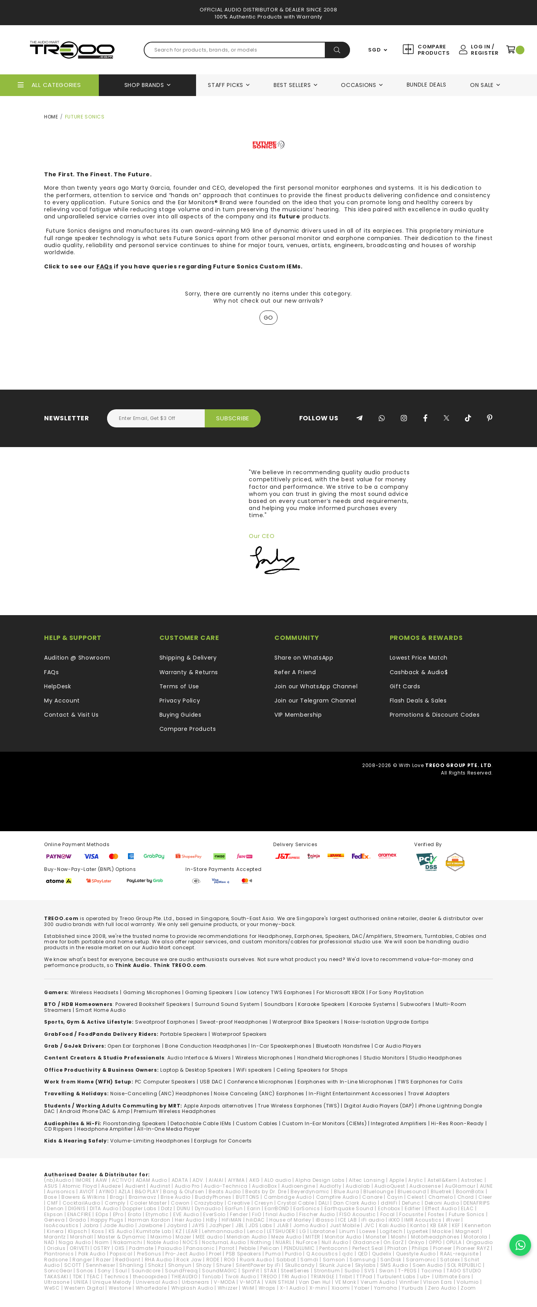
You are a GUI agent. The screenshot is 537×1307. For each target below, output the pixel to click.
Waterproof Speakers (239, 1034)
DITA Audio (104, 1208)
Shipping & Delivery (188, 657)
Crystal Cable (295, 1203)
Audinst (160, 1186)
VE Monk (345, 1282)
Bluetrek (441, 1191)
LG (303, 1231)
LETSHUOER (281, 1231)
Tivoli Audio (240, 1276)
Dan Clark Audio (355, 1203)
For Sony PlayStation (396, 992)
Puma (273, 1253)
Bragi (117, 1197)
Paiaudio (170, 1248)
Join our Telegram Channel (315, 700)
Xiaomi (340, 1288)
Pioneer (442, 1248)
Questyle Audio (416, 1253)
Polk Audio (92, 1253)
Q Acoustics (322, 1253)
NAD (49, 1242)
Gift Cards (405, 686)
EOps (102, 1214)
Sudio (352, 1270)
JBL (239, 1225)
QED (363, 1253)
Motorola (475, 1236)
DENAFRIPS (476, 1203)
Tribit (345, 1276)
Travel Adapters (429, 1093)
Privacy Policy (179, 700)
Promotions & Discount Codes (435, 714)
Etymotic (157, 1214)
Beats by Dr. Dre (265, 1191)
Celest (415, 1197)
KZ (178, 1231)
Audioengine (298, 1186)
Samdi (309, 1259)
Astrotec (472, 1180)
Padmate (141, 1248)
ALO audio (277, 1180)
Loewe (367, 1231)
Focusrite (411, 1214)
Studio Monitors (384, 1057)
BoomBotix (470, 1191)
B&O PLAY (147, 1191)
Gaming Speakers (209, 992)
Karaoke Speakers (321, 1004)
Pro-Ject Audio (185, 1253)
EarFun (234, 1208)
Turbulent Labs (396, 1276)
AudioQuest (389, 1186)
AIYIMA (236, 1180)
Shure (223, 1265)
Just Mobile (345, 1225)
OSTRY (101, 1248)
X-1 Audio (292, 1288)
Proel (215, 1253)
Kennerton (478, 1225)
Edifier (413, 1208)
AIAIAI (216, 1180)
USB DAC (211, 1081)
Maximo (160, 1236)
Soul (121, 1270)
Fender (239, 1214)
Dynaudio (208, 1208)
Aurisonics (61, 1191)
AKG (254, 1180)
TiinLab (211, 1276)
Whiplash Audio (192, 1288)
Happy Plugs (107, 1219)
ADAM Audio (151, 1180)
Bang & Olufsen (183, 1191)
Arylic (415, 1180)
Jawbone (150, 1225)
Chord (465, 1197)
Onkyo (416, 1242)
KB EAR (439, 1225)
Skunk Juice (335, 1265)
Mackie (441, 1231)
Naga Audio (75, 1242)
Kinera (55, 1231)
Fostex (436, 1214)
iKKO (394, 1219)
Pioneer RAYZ (472, 1248)
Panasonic (200, 1248)
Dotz (166, 1208)
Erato (135, 1214)
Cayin (395, 1197)
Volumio (468, 1282)
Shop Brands (144, 85)
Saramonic (421, 1259)
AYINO (106, 1191)
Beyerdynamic (310, 1191)
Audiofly (331, 1186)
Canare (372, 1197)
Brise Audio (176, 1197)
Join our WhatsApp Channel (316, 686)
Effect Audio (441, 1208)
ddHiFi (389, 1203)
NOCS (190, 1242)
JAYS (198, 1225)
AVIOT (87, 1191)
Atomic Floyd (79, 1186)
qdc (347, 1253)
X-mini (318, 1288)
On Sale (482, 85)
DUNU (184, 1208)
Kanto (418, 1225)
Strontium (327, 1270)
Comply (115, 1203)
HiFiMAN (232, 1219)
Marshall (81, 1236)
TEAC (93, 1276)
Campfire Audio (337, 1197)
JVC (369, 1225)
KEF (456, 1225)
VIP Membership (298, 714)
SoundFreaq (181, 1270)
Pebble (247, 1248)
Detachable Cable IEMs (200, 1123)
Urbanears (195, 1282)
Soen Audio (428, 1265)
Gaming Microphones (152, 992)
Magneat (468, 1231)
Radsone (56, 1259)
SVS (369, 1270)
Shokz (156, 1265)
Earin (254, 1208)
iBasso (325, 1219)
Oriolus (56, 1248)
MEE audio (209, 1236)
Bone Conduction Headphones (206, 1046)
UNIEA (81, 1282)
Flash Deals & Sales (418, 700)
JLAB (283, 1225)
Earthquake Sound (349, 1208)
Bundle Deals (426, 85)
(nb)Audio (57, 1180)
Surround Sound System (227, 1004)
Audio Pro (187, 1186)
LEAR (192, 1231)
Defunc (411, 1203)
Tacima (431, 1270)
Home (51, 116)
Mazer (183, 1236)
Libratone (322, 1231)
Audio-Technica (226, 1186)
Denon (55, 1208)
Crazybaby (208, 1203)
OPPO (435, 1242)
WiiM (248, 1288)
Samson (334, 1259)
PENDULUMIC (299, 1248)
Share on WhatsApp (303, 657)
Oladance (366, 1242)
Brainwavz (142, 1197)
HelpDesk (57, 686)
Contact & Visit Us (71, 714)
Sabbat (286, 1259)
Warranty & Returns (189, 672)
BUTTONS (247, 1197)
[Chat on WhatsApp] (520, 1245)
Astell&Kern (442, 1180)
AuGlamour (460, 1186)
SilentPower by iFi (258, 1265)
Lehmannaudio (222, 1231)
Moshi (399, 1236)
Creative (239, 1203)
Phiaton (397, 1248)
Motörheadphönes (435, 1236)
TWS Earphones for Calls (430, 1081)
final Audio (280, 1214)
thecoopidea (150, 1276)
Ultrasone (56, 1282)
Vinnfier (409, 1282)
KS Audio (120, 1231)
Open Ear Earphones (134, 1046)
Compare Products (433, 50)
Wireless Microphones (264, 1057)
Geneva (54, 1219)
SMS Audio (394, 1265)
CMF (52, 1203)
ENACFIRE (79, 1214)
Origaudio (479, 1242)
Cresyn (263, 1203)
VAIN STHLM (279, 1282)
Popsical (121, 1253)
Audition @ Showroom (77, 657)
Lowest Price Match (419, 657)
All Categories (56, 85)
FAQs (104, 266)
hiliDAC (255, 1219)
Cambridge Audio (288, 1197)
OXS (120, 1248)
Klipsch (77, 1231)
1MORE (83, 1180)
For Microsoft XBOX (341, 992)
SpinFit (250, 1270)
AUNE (486, 1186)
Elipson (53, 1214)
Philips (420, 1248)
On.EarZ (393, 1242)
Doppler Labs (139, 1208)
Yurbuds (413, 1288)
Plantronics (59, 1253)
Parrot (226, 1248)
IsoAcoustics (61, 1225)
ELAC (467, 1208)
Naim (102, 1242)
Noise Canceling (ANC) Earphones (259, 1093)
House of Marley (290, 1219)
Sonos (84, 1270)
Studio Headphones (435, 1057)
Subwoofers (415, 1004)
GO (268, 318)
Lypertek (417, 1231)
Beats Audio (225, 1191)
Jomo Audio (309, 1225)
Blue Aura (346, 1191)
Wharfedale (151, 1288)
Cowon (180, 1203)
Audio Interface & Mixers (199, 1057)
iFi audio (372, 1219)
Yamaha (385, 1288)
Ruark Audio (256, 1259)
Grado (77, 1219)
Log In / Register (484, 50)
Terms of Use (179, 686)
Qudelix (382, 1253)
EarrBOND (277, 1208)
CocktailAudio (81, 1203)
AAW (101, 1180)
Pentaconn (333, 1248)
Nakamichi (127, 1242)
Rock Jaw (189, 1259)
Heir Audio (188, 1219)
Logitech (391, 1231)
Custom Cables (257, 1123)
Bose (50, 1197)
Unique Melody (112, 1282)
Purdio (293, 1253)
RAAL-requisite (459, 1253)
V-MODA (224, 1282)
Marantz (55, 1236)
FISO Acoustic (357, 1214)
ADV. (198, 1180)
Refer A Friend (295, 672)
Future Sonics (467, 1214)
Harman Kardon (149, 1219)
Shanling (131, 1265)
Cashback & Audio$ (419, 672)
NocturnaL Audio (224, 1242)
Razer (103, 1259)
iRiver (453, 1219)
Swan (386, 1270)
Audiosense (425, 1186)
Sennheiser (100, 1265)
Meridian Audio (247, 1236)
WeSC (52, 1288)
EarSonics (306, 1208)
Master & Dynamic (122, 1236)
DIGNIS (76, 1208)
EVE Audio (186, 1214)
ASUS (51, 1186)
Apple (396, 1180)
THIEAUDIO (184, 1276)
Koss (98, 1231)
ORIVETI (79, 1248)
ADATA (180, 1180)
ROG (229, 1259)
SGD (374, 50)
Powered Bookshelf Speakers (152, 1004)
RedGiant (128, 1259)
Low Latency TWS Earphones (274, 992)
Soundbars (279, 1004)
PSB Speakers (243, 1253)
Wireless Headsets (94, 992)
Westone (120, 1288)
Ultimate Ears (452, 1276)
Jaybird (177, 1225)
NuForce (306, 1242)
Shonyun (180, 1265)
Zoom (468, 1288)
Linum (347, 1231)
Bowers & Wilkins (83, 1197)
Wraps (267, 1288)
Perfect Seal (367, 1248)
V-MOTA (250, 1282)
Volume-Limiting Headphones (150, 1140)
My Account (62, 700)
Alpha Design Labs (319, 1180)
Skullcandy (300, 1265)
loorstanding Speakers (136, 1123)
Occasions (358, 85)
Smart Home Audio (101, 1010)
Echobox (389, 1208)
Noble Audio (163, 1242)
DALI (323, 1203)
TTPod (364, 1276)
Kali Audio (392, 1225)
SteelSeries (295, 1270)
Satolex (450, 1259)
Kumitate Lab (153, 1231)
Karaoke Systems (373, 1004)
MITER (313, 1236)
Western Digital (84, 1288)
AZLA (125, 1191)
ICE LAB (347, 1219)
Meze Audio (286, 1236)
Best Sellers (292, 85)
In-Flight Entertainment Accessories (356, 1093)
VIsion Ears (437, 1282)
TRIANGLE (323, 1276)
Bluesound (412, 1191)
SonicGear (58, 1270)
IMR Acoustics (422, 1219)
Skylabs (365, 1265)
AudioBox (264, 1186)
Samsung (363, 1259)
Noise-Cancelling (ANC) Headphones (159, 1093)
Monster (376, 1236)
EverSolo (214, 1214)
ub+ (425, 1276)
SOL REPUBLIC (464, 1265)
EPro (118, 1214)
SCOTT (73, 1265)
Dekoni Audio (442, 1203)
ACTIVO (121, 1180)
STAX (270, 1270)
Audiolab (358, 1186)
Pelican (270, 1248)
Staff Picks (225, 85)
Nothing (260, 1242)
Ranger (82, 1259)
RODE (213, 1259)
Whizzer (228, 1288)
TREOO (268, 1276)
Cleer (485, 1197)
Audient (135, 1186)
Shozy (204, 1265)
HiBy (211, 1219)
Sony (104, 1270)
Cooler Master (148, 1203)
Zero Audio (442, 1288)
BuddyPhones (213, 1197)
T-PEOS (407, 1270)
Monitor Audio (343, 1236)
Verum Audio (378, 1282)
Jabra (91, 1225)
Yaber (362, 1288)
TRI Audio (293, 1276)
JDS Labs (260, 1225)
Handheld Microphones (328, 1057)
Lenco (255, 1231)
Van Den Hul (315, 1282)
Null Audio (335, 1242)
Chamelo (440, 1197)
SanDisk (391, 1259)
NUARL (284, 1242)
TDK (77, 1276)
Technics (116, 1276)
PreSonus (149, 1253)
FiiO (256, 1214)
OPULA (454, 1242)
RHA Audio (158, 1259)
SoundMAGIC (219, 1270)
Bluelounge (378, 1191)
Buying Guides (180, 714)
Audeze (110, 1186)
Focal (387, 1214)
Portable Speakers (183, 1034)
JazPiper (220, 1225)
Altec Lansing (367, 1180)
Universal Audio (157, 1282)
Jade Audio (118, 1225)
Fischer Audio (317, 1214)
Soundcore (146, 1270)
